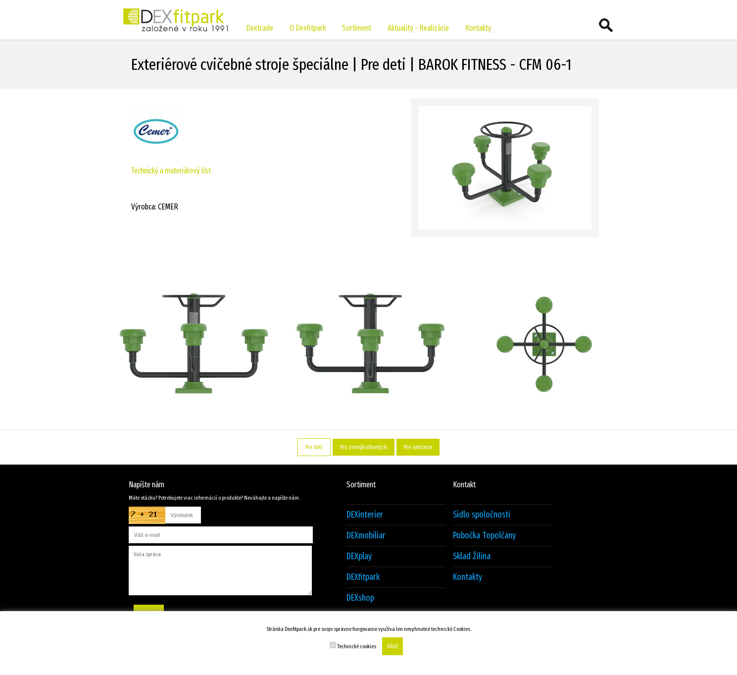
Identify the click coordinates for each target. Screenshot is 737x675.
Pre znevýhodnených (363, 447)
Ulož (392, 646)
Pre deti (314, 447)
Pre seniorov (418, 447)
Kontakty (478, 28)
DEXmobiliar (366, 535)
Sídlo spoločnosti (481, 515)
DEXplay (359, 556)
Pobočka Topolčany (484, 535)
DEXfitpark (363, 577)
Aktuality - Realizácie (418, 28)
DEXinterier (364, 515)
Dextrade (259, 28)
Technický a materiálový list (171, 170)
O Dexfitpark (308, 28)
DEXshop (360, 598)
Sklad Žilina (472, 556)
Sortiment (356, 28)
